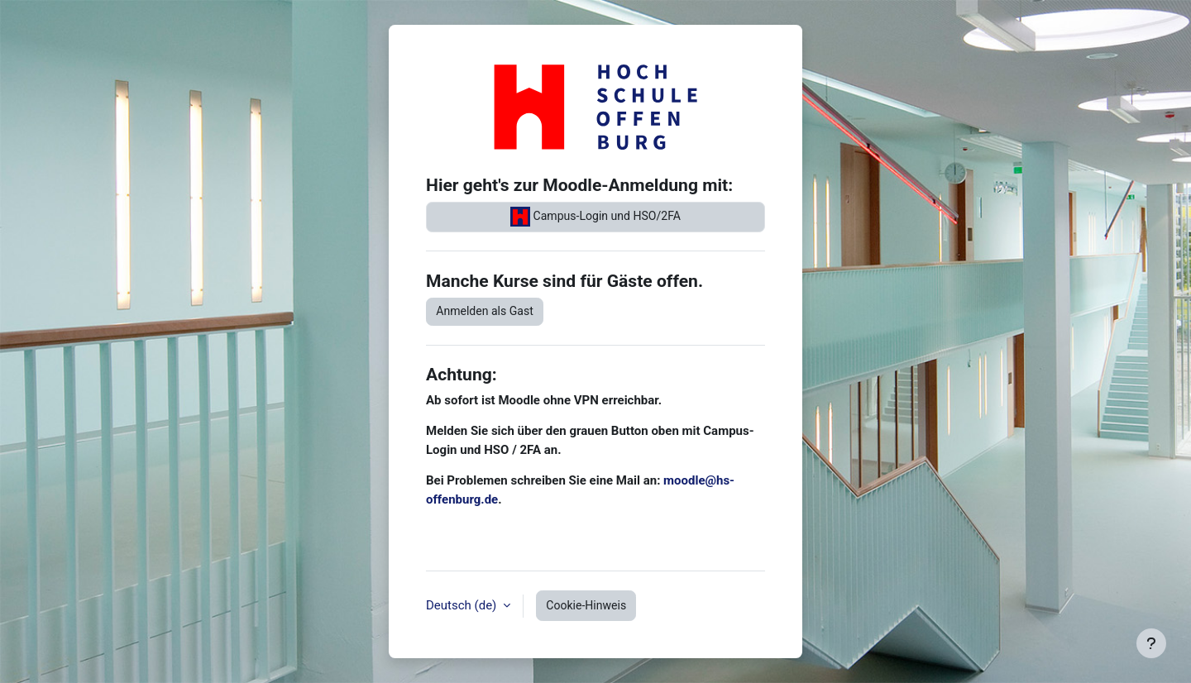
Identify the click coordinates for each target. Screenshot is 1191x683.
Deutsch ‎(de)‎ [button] (463, 605)
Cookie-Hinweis (586, 605)
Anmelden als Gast (484, 311)
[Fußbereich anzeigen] (1151, 643)
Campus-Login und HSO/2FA (595, 217)
